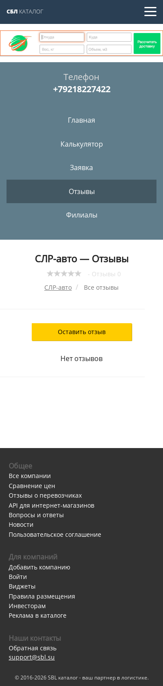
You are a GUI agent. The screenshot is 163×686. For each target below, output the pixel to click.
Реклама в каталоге (38, 615)
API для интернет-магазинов (51, 505)
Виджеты (22, 586)
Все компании (30, 476)
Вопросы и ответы (36, 515)
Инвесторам (27, 606)
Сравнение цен (32, 486)
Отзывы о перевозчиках (45, 495)
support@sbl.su (32, 657)
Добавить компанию (39, 567)
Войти (18, 576)
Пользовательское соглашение (55, 534)
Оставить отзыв (82, 332)
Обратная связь (33, 648)
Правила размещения (42, 596)
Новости (21, 524)
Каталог (25, 11)
